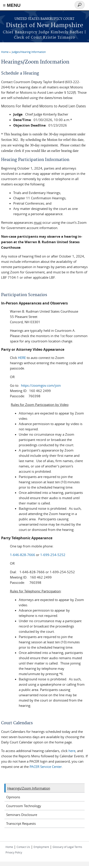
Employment (41, 847)
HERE (22, 357)
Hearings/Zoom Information (28, 788)
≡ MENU (12, 5)
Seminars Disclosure (21, 814)
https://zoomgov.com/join (41, 385)
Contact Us (23, 847)
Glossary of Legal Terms (67, 847)
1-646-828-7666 (22, 554)
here (71, 750)
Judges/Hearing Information (29, 52)
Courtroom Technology (23, 806)
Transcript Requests (21, 823)
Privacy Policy (14, 852)
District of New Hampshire (44, 25)
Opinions (13, 797)
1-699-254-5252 (52, 554)
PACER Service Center (46, 766)
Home (5, 52)
